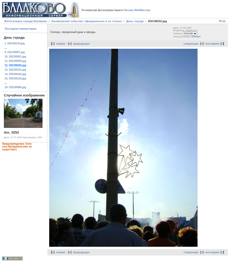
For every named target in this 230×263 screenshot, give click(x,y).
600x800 (195, 36)
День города (134, 21)
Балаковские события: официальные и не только (87, 21)
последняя (212, 43)
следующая (191, 43)
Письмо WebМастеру (137, 10)
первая (60, 43)
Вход (222, 21)
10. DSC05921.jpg (15, 56)
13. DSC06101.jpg (15, 69)
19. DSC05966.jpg (15, 87)
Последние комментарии (21, 28)
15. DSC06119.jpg (15, 78)
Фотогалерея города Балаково (25, 21)
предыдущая (81, 43)
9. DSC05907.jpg (15, 52)
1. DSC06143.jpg (15, 43)
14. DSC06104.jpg (15, 74)
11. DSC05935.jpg (15, 61)
